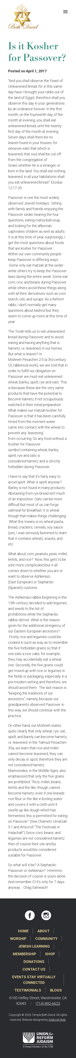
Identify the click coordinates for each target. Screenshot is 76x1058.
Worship (18, 939)
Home (23, 931)
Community (46, 939)
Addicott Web (57, 1019)
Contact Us (33, 969)
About (43, 931)
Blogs (56, 990)
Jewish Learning (34, 946)
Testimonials (27, 990)
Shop (50, 954)
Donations (34, 961)
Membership (24, 954)
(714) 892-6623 (48, 1003)
